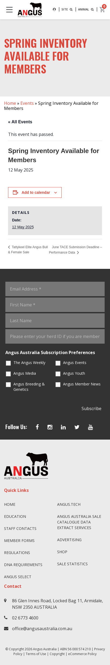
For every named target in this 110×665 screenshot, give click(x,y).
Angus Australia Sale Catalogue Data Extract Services (79, 522)
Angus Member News (82, 384)
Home (10, 103)
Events (27, 103)
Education (15, 516)
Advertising (69, 539)
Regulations (17, 552)
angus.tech (68, 504)
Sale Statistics (72, 563)
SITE (67, 9)
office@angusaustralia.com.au (42, 628)
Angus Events (74, 362)
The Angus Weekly (29, 362)
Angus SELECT (17, 576)
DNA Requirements (23, 564)
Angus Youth (74, 373)
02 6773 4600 (25, 618)
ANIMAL (86, 9)
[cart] (102, 9)
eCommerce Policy (82, 654)
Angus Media (24, 373)
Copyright (57, 654)
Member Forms (19, 540)
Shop (62, 551)
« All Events (20, 122)
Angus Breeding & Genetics (29, 386)
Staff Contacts (20, 528)
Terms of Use (36, 654)
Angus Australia (45, 649)
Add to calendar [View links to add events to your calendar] (36, 192)
